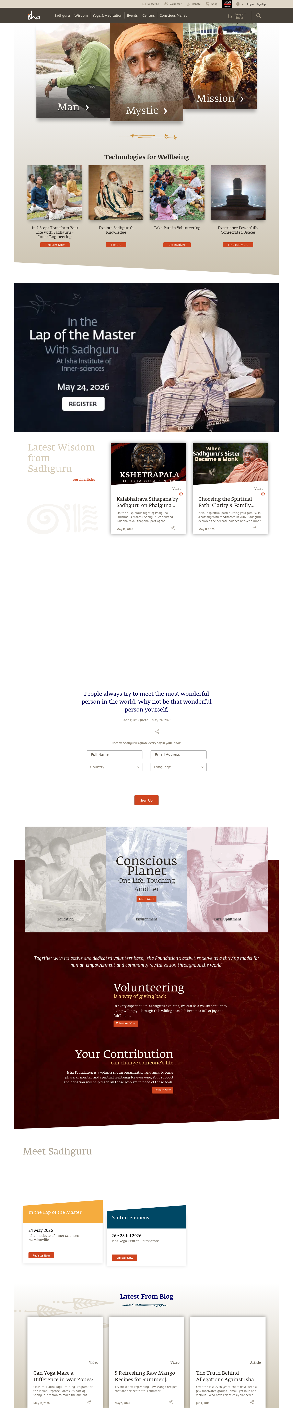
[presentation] (146, 720)
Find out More (238, 244)
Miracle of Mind (31, 1331)
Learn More (146, 836)
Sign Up (261, 4)
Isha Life (66, 1354)
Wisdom (81, 15)
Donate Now (163, 1019)
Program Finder (240, 16)
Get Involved (177, 244)
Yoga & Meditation (107, 15)
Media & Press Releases (36, 1354)
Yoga (23, 1361)
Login (250, 4)
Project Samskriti (73, 1369)
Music (24, 1346)
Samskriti (67, 1346)
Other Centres (174, 1361)
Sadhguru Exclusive (33, 1369)
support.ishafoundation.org (187, 1353)
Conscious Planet (173, 15)
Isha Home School (73, 1339)
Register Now (55, 244)
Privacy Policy (133, 1400)
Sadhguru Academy (74, 1331)
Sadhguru (62, 15)
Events (132, 15)
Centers (148, 15)
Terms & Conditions (110, 1400)
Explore (116, 244)
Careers (66, 1377)
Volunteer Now (126, 961)
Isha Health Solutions (76, 1361)
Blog (23, 1339)
